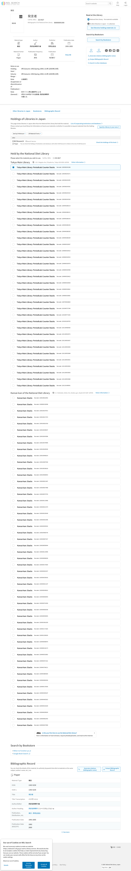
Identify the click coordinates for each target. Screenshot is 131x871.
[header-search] (99, 3)
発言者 (31, 794)
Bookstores (37, 111)
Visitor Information (78, 162)
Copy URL (99, 50)
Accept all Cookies (44, 865)
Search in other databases (97, 63)
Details (6, 865)
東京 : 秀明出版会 (34, 813)
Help (117, 3)
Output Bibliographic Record (98, 59)
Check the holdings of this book (107, 142)
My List (91, 50)
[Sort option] (19, 133)
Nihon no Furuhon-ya (22, 751)
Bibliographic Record (52, 111)
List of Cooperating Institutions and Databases (87, 123)
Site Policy (63, 865)
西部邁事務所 (33, 808)
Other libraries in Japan (21, 111)
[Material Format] (34, 133)
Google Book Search (21, 753)
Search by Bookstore (103, 40)
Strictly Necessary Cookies (28, 865)
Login (125, 3)
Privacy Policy (53, 865)
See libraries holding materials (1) (103, 28)
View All (68, 55)
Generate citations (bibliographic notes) (102, 56)
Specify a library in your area (109, 127)
